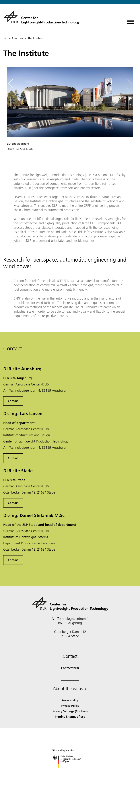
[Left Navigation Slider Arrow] (12, 84)
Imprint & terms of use (70, 716)
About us (17, 38)
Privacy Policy (70, 706)
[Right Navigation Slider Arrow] (128, 84)
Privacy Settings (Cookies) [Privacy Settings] (70, 711)
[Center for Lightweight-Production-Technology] (41, 17)
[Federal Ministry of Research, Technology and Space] (70, 771)
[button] (70, 117)
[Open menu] (130, 20)
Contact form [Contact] (70, 668)
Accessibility (70, 700)
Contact (13, 401)
